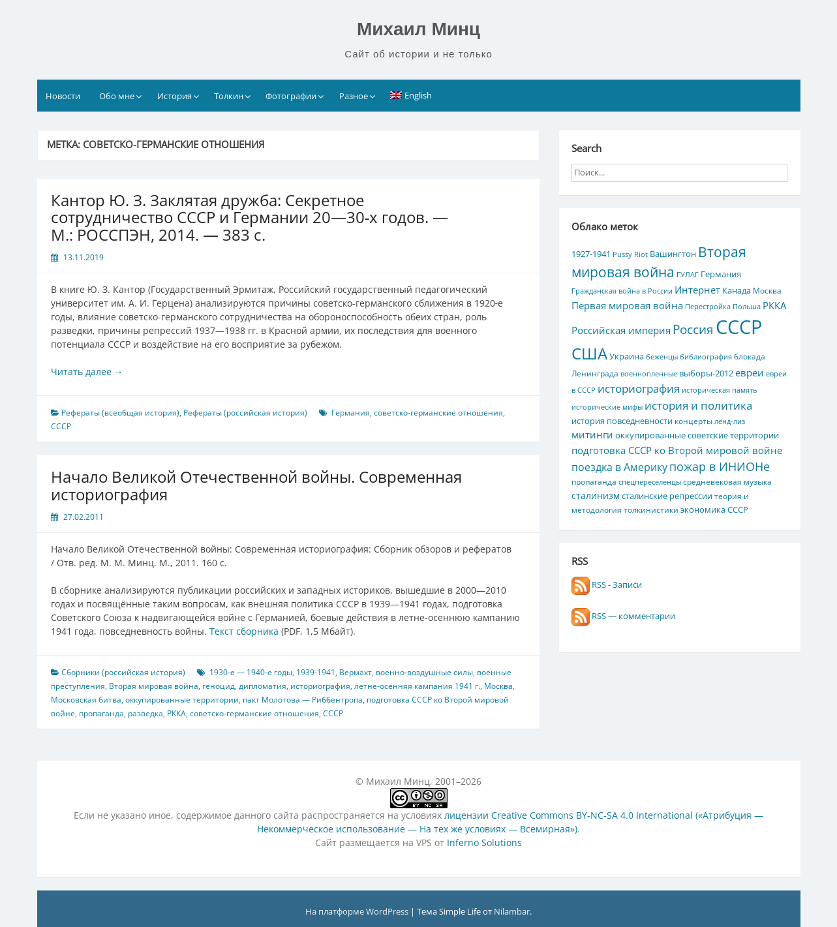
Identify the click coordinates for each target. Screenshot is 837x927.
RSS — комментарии (623, 616)
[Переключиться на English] (411, 95)
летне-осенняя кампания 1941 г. (417, 685)
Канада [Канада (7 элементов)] (736, 290)
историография (320, 685)
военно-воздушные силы (424, 672)
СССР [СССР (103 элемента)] (739, 327)
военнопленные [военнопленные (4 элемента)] (648, 373)
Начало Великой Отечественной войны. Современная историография (256, 485)
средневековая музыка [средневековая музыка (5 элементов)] (727, 481)
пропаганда (101, 713)
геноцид (218, 685)
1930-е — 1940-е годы (250, 672)
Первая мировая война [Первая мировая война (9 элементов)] (627, 305)
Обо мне (116, 96)
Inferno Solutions (484, 842)
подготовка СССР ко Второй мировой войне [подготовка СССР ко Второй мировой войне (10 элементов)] (676, 450)
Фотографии (291, 96)
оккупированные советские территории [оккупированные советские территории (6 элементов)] (697, 435)
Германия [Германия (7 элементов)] (721, 274)
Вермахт (355, 672)
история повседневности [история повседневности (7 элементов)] (622, 421)
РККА (176, 713)
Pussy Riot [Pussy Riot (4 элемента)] (630, 254)
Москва (498, 685)
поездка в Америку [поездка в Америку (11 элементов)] (619, 467)
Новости (63, 96)
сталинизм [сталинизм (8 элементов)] (595, 495)
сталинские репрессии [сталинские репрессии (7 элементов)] (667, 496)
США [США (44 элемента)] (589, 353)
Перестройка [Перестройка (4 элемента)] (708, 306)
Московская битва (86, 699)
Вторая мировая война (153, 685)
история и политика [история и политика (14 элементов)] (698, 405)
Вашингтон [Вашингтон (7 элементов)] (673, 254)
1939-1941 (315, 672)
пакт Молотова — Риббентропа (303, 699)
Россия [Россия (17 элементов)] (693, 329)
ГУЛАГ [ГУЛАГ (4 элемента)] (688, 274)
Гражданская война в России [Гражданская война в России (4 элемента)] (622, 291)
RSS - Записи (606, 584)
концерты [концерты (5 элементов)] (693, 421)
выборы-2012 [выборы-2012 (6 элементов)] (706, 373)
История (174, 96)
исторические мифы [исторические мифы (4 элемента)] (607, 407)
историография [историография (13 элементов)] (639, 388)
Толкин (228, 96)
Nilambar (512, 911)
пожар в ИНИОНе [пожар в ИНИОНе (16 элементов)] (719, 466)
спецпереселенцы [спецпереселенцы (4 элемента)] (649, 482)
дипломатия (262, 685)
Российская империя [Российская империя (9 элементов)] (621, 330)
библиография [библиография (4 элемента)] (706, 356)
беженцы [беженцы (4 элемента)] (662, 356)
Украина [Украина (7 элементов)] (626, 356)
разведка (145, 713)
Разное (353, 96)
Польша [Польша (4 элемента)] (747, 306)
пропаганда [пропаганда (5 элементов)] (593, 481)
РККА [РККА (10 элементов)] (774, 305)
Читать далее (87, 371)
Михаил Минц (418, 29)
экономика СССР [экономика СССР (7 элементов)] (714, 509)
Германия (350, 412)
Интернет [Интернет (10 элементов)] (697, 289)
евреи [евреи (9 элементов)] (749, 372)
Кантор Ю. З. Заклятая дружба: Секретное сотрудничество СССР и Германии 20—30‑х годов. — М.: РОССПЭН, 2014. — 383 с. (250, 217)
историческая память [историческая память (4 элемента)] (719, 390)
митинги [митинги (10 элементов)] (592, 434)
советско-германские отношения (438, 412)
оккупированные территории (182, 699)
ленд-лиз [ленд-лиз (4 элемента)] (729, 421)
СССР (61, 426)
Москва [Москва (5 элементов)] (767, 290)
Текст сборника (244, 631)
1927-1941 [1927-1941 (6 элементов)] (591, 254)
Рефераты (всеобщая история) (120, 412)
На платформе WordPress (357, 911)
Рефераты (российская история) (245, 412)
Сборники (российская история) (123, 672)
